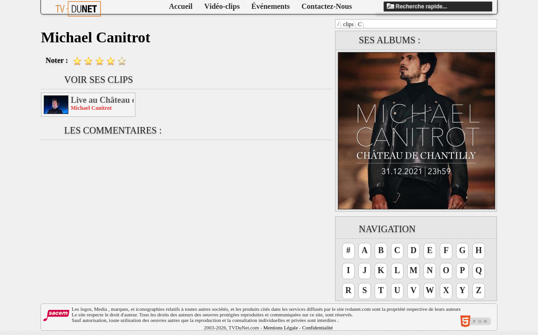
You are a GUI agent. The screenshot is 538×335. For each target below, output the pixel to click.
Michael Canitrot (91, 108)
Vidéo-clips (222, 6)
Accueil (181, 6)
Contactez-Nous (327, 6)
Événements (270, 6)
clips (348, 24)
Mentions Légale (280, 327)
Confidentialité (317, 327)
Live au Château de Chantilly (102, 100)
